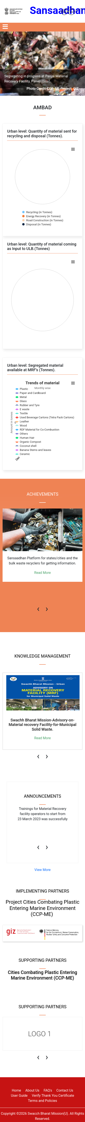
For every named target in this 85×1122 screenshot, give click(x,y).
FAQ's (48, 1090)
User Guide (19, 1096)
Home (16, 1090)
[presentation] (38, 606)
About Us (32, 1090)
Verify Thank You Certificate (53, 1096)
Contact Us (64, 1090)
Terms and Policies (42, 1101)
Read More (42, 573)
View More (42, 870)
